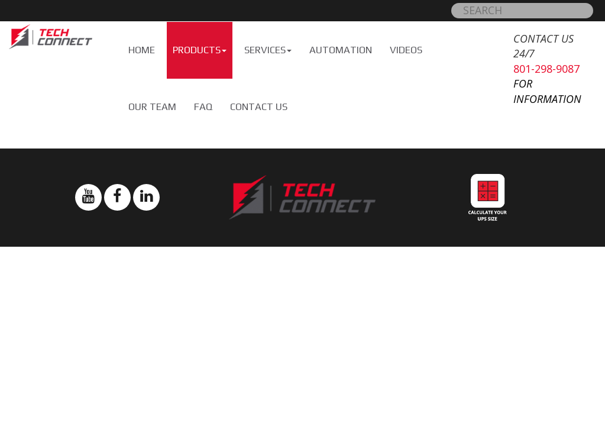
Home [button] (141, 50)
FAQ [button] (203, 106)
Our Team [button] (152, 106)
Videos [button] (406, 50)
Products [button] (200, 50)
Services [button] (268, 50)
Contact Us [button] (258, 106)
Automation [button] (340, 50)
